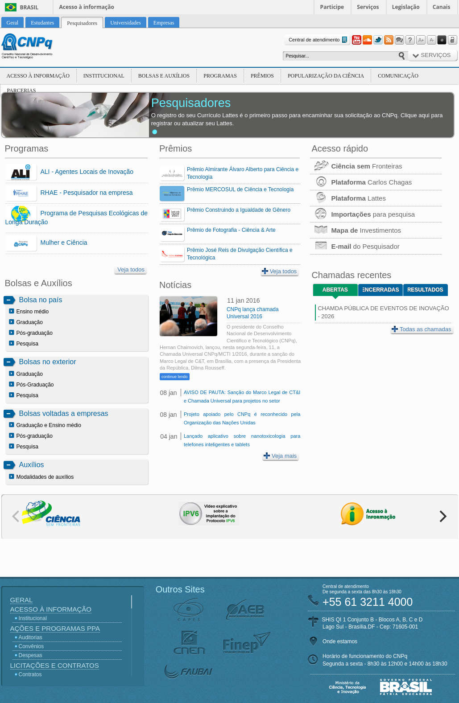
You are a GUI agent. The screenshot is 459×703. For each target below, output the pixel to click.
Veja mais (280, 455)
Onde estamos (340, 641)
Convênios (31, 646)
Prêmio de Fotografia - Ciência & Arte (231, 230)
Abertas (335, 290)
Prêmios (262, 76)
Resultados (425, 290)
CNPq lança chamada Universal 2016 (253, 313)
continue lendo (174, 376)
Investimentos (355, 230)
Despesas (30, 655)
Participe (332, 7)
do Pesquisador (354, 246)
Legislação (406, 7)
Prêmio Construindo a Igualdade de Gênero (238, 210)
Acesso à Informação (38, 76)
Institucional (103, 76)
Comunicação (398, 76)
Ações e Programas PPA (55, 628)
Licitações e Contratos (54, 665)
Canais (442, 7)
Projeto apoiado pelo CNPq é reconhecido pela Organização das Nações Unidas (242, 418)
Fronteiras (356, 166)
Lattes (348, 198)
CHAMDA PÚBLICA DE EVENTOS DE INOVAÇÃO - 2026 (383, 312)
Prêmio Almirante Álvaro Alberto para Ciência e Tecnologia (242, 173)
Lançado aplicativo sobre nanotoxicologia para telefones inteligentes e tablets (242, 440)
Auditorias (30, 637)
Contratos (30, 674)
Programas (220, 76)
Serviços (368, 7)
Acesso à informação (86, 7)
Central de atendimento (319, 40)
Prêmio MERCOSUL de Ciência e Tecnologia (240, 189)
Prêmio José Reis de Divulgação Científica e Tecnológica (240, 254)
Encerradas (381, 290)
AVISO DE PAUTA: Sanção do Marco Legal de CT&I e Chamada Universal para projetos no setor (242, 396)
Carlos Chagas (361, 182)
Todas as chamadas (421, 329)
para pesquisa (362, 214)
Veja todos (131, 269)
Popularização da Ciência (326, 76)
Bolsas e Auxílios (164, 76)
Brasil (29, 7)
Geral (21, 600)
